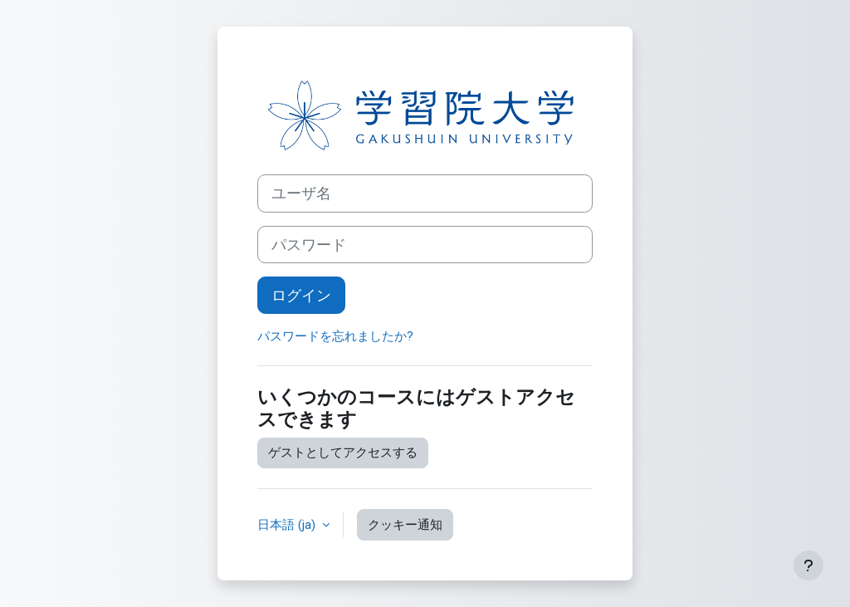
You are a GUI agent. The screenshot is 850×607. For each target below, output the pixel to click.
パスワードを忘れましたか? (335, 336)
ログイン (301, 295)
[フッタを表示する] (808, 565)
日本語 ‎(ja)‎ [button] (288, 524)
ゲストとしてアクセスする (343, 452)
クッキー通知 (405, 524)
